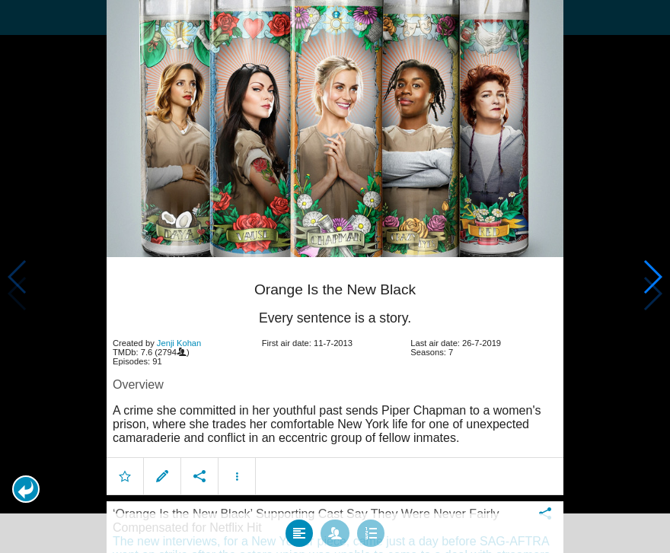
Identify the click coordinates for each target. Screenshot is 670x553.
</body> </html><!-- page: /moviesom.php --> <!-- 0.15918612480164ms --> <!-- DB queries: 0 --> (335, 276)
